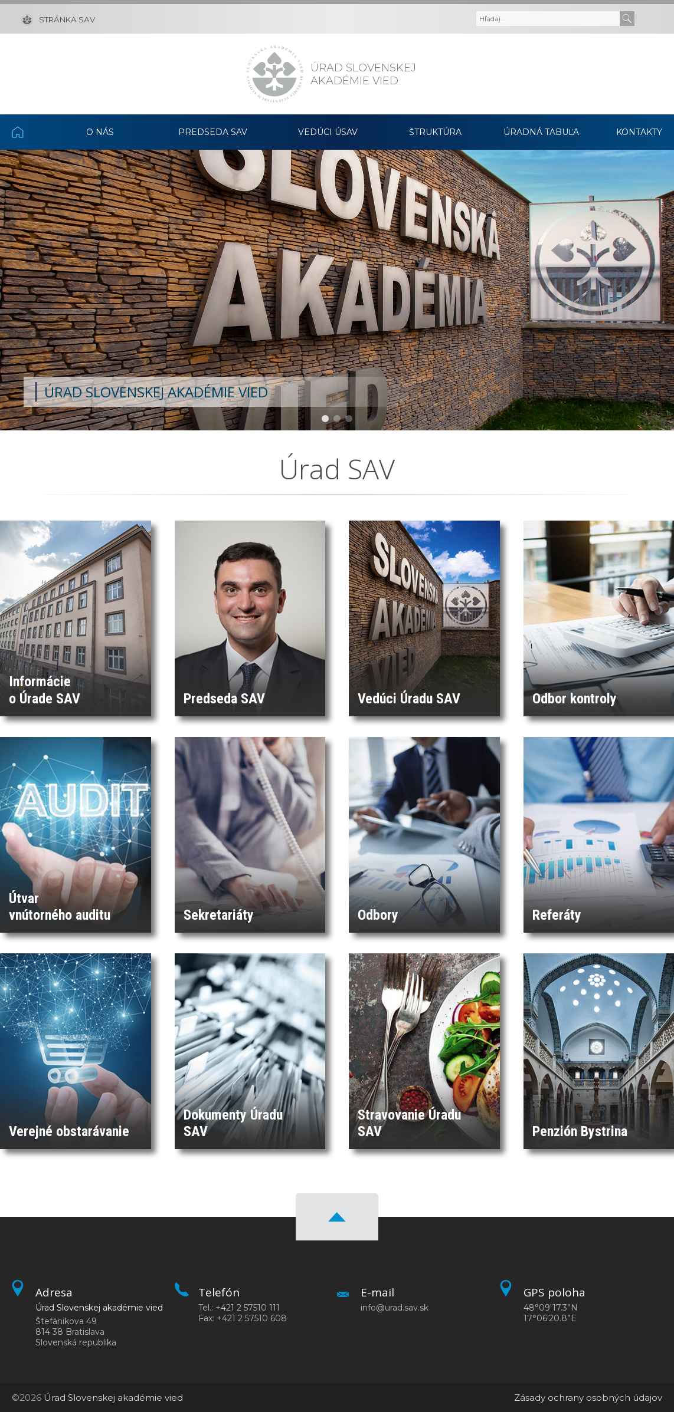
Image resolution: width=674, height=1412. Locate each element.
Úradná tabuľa (541, 132)
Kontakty (639, 132)
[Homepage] (274, 74)
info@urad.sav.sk (394, 1307)
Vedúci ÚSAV (328, 132)
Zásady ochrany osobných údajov (588, 1397)
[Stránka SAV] (58, 19)
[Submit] (627, 18)
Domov (29, 132)
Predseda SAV (212, 132)
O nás (100, 132)
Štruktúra (435, 132)
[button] (325, 418)
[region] (337, 290)
